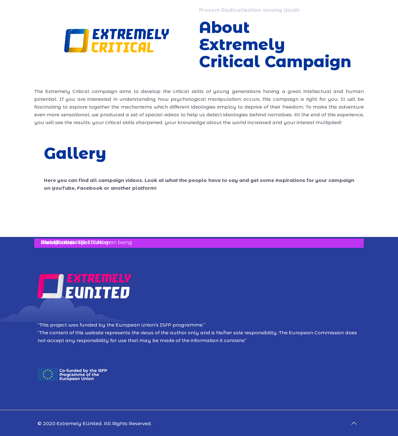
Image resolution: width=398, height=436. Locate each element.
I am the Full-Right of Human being (86, 242)
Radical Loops (58, 242)
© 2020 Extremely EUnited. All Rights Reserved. (95, 423)
